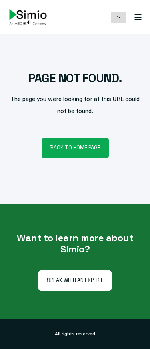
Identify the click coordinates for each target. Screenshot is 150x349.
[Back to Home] (28, 17)
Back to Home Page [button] (75, 147)
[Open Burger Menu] (138, 17)
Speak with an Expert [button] (75, 280)
